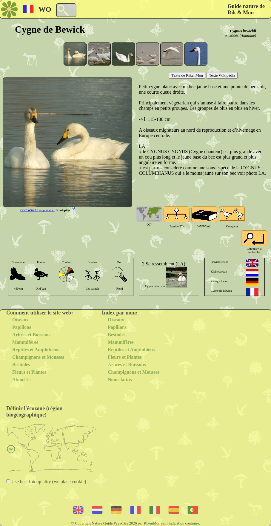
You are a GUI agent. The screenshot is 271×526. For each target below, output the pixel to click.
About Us (21, 379)
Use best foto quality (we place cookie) (48, 481)
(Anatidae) (247, 35)
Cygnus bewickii (243, 30)
